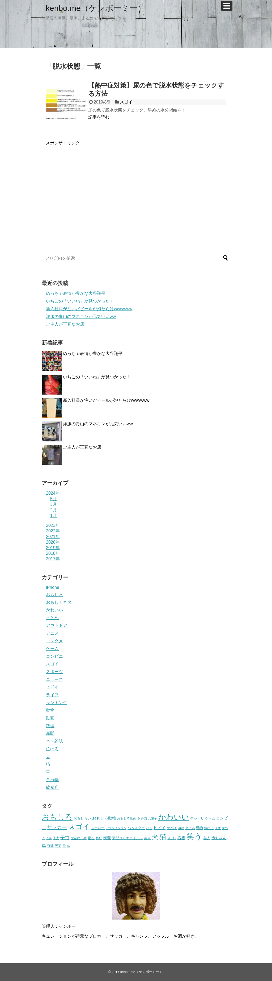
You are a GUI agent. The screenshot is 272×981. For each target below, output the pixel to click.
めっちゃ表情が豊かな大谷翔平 (75, 293)
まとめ (52, 617)
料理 (50, 725)
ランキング (56, 702)
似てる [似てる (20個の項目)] (190, 828)
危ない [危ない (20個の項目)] (209, 828)
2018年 (53, 553)
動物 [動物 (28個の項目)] (199, 828)
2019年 (53, 547)
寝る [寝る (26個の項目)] (91, 838)
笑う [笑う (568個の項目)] (194, 836)
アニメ (52, 633)
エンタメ (54, 641)
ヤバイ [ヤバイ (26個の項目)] (172, 828)
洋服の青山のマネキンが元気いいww (81, 316)
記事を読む (98, 117)
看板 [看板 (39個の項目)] (181, 837)
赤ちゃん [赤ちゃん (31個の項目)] (218, 838)
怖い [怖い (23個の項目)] (99, 838)
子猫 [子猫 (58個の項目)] (64, 837)
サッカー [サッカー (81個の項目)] (57, 827)
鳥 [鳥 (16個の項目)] (68, 845)
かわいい (54, 610)
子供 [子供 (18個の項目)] (49, 838)
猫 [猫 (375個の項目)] (162, 837)
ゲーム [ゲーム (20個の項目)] (210, 818)
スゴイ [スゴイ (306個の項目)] (79, 827)
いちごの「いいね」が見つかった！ (80, 301)
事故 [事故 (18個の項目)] (181, 828)
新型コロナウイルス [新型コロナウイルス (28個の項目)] (127, 838)
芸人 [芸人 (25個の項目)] (206, 838)
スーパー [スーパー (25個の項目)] (98, 828)
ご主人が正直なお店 (65, 324)
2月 (53, 510)
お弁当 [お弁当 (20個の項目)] (142, 818)
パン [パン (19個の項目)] (149, 828)
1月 (53, 515)
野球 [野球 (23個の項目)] (50, 846)
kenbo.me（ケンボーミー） (96, 8)
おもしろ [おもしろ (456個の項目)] (57, 817)
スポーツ (54, 671)
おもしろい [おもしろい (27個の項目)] (82, 818)
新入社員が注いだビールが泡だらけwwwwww (89, 309)
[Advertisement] (90, 183)
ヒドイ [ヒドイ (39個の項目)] (159, 827)
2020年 (53, 542)
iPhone (52, 587)
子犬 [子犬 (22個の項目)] (56, 838)
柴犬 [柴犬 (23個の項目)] (147, 838)
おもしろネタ (58, 602)
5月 (53, 498)
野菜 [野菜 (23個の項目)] (58, 846)
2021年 (53, 536)
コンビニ (54, 656)
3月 (53, 504)
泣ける (52, 749)
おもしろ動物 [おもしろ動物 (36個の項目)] (104, 818)
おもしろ (54, 594)
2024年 (53, 493)
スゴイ (126, 102)
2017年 (53, 559)
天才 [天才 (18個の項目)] (218, 828)
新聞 (50, 733)
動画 (50, 718)
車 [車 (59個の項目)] (44, 845)
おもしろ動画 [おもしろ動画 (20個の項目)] (126, 818)
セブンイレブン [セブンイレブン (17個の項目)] (116, 828)
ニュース (54, 679)
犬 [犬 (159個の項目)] (155, 837)
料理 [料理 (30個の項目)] (107, 838)
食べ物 (52, 779)
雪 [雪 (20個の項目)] (64, 845)
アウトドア (56, 625)
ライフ (52, 695)
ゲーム (52, 648)
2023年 (53, 525)
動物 (50, 710)
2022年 (53, 531)
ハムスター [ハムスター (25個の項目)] (136, 828)
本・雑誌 (54, 741)
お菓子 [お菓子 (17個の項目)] (152, 818)
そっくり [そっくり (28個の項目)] (197, 818)
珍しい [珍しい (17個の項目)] (171, 838)
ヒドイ (52, 687)
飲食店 (52, 787)
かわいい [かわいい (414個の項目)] (173, 817)
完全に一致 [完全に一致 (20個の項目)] (79, 838)
